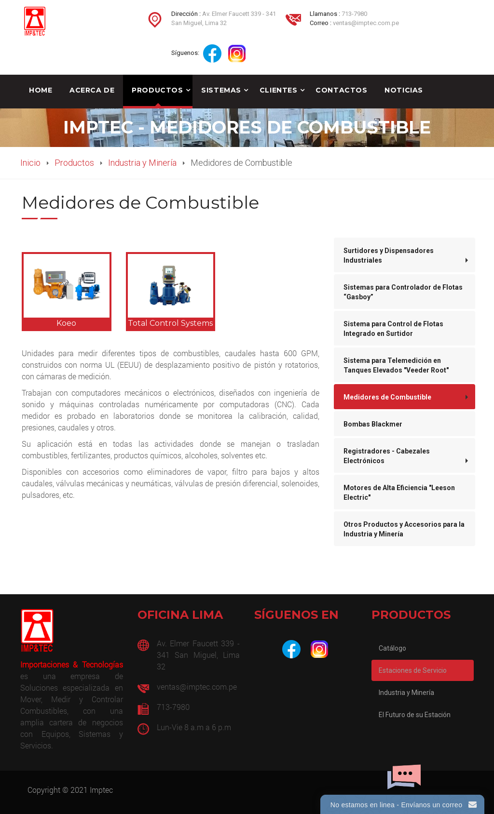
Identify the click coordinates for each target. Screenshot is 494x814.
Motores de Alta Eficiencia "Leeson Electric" (399, 492)
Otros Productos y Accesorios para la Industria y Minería (404, 529)
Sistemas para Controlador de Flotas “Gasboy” (403, 292)
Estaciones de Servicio (413, 670)
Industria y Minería (142, 163)
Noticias (403, 90)
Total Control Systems (170, 323)
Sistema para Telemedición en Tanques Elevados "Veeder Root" (396, 365)
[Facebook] (291, 649)
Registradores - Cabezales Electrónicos (386, 456)
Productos (157, 90)
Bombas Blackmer (372, 424)
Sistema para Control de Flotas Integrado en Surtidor (393, 328)
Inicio (30, 163)
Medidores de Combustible (387, 397)
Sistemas (221, 90)
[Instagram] (319, 649)
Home (40, 90)
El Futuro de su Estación (415, 715)
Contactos (341, 90)
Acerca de (91, 90)
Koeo (66, 323)
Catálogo (392, 648)
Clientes (278, 90)
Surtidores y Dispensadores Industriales (388, 255)
